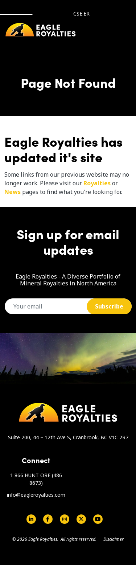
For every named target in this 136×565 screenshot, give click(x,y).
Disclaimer (113, 539)
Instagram (64, 519)
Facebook (48, 519)
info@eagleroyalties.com (36, 494)
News (12, 192)
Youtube (98, 519)
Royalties (97, 183)
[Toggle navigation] (119, 30)
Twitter (81, 519)
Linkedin (31, 519)
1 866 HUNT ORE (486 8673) (36, 479)
